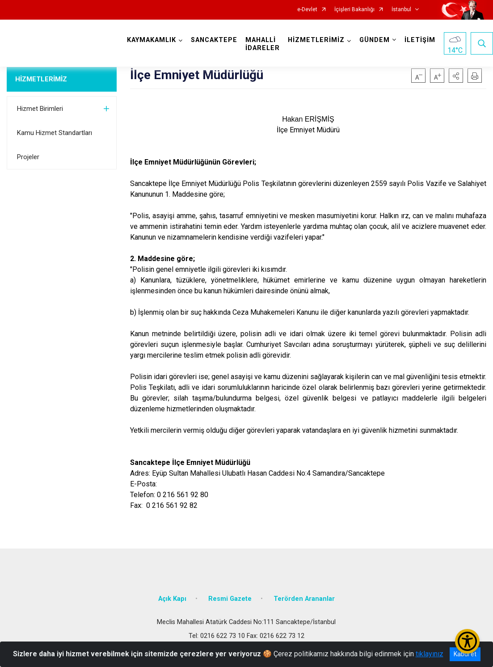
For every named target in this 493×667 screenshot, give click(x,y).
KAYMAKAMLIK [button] (151, 40)
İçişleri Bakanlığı (354, 10)
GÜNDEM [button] (374, 40)
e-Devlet (307, 10)
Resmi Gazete (230, 599)
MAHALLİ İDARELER (262, 44)
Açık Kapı (172, 599)
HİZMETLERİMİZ (41, 79)
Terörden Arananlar (304, 599)
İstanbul (401, 10)
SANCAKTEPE (214, 40)
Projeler (28, 157)
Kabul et (465, 654)
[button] (456, 75)
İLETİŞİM (420, 40)
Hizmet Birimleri (40, 109)
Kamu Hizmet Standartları (54, 133)
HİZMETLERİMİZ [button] (316, 40)
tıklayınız (429, 654)
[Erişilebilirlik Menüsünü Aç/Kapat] (467, 641)
